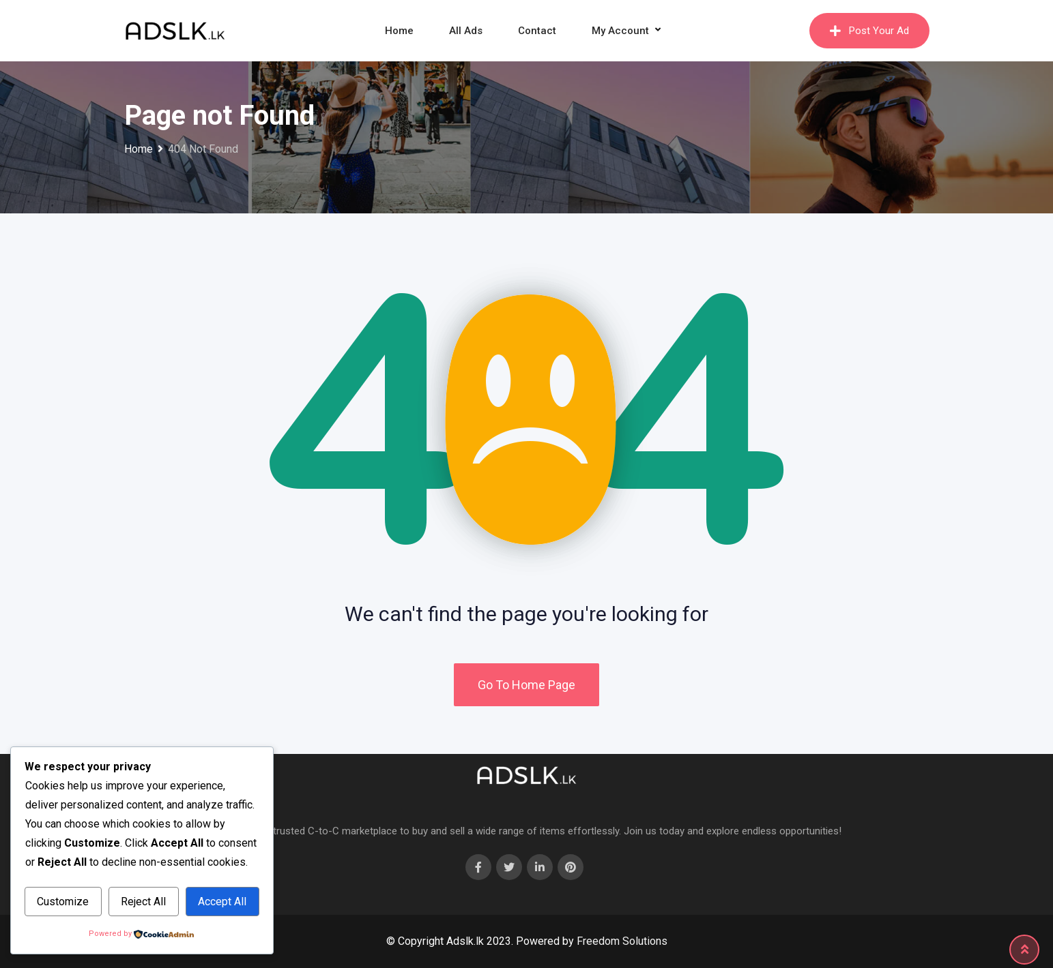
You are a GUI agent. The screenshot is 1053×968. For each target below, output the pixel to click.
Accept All (222, 901)
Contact (537, 31)
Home (399, 31)
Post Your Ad (869, 31)
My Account (620, 31)
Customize (63, 901)
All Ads (465, 31)
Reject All (143, 901)
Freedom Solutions (622, 941)
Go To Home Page (526, 685)
